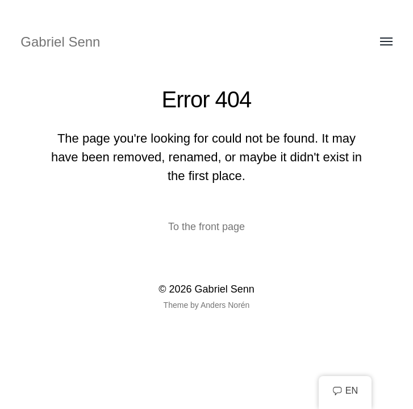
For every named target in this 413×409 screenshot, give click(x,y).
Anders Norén (225, 305)
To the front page (206, 226)
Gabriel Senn (60, 41)
